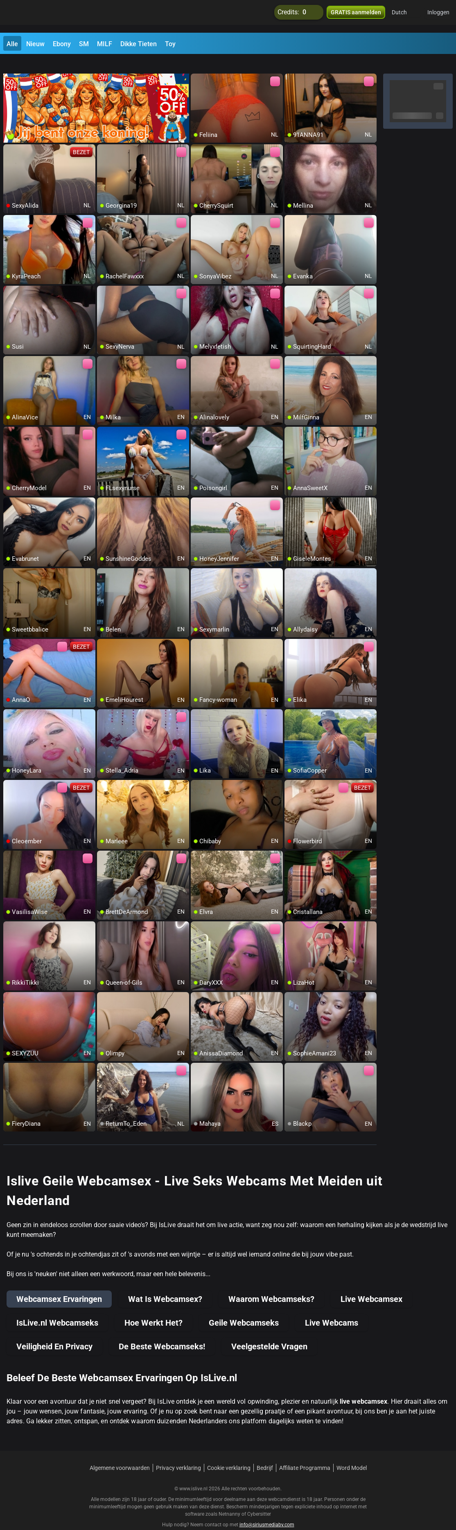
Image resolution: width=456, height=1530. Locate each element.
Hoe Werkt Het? (153, 1308)
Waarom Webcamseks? (271, 1284)
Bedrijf (265, 1453)
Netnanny (230, 1499)
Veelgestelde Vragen (269, 1332)
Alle (12, 44)
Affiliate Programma (304, 1453)
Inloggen (438, 16)
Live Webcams (331, 1308)
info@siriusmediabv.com (266, 1510)
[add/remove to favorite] (197, 65)
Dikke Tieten (138, 44)
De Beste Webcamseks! (162, 1332)
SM (84, 44)
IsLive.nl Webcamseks (57, 1308)
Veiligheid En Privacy (54, 1332)
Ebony (62, 44)
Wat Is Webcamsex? (165, 1284)
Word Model (351, 1453)
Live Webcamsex (371, 1284)
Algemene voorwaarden (120, 1453)
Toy (170, 44)
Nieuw (35, 44)
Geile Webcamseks (244, 1308)
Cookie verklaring (229, 1453)
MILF (104, 44)
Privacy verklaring (178, 1453)
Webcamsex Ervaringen (59, 1284)
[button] (404, 16)
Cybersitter (259, 1499)
